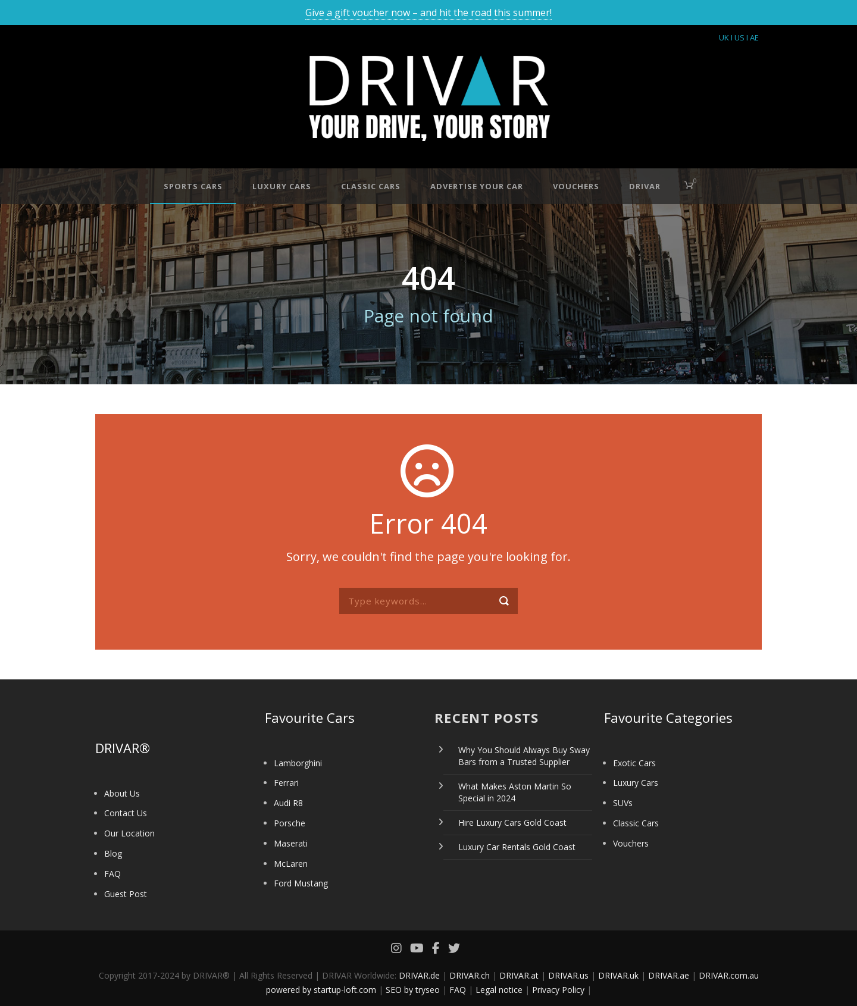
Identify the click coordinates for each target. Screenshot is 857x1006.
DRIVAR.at (519, 975)
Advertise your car (476, 186)
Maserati (291, 843)
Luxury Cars (281, 186)
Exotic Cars (634, 763)
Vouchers (576, 186)
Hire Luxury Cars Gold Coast (512, 822)
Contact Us (125, 813)
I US (738, 37)
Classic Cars (371, 186)
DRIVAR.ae (668, 975)
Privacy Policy (558, 989)
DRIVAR (645, 186)
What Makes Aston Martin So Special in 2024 (514, 792)
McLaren (291, 863)
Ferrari (286, 782)
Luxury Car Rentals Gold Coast (516, 847)
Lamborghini (298, 763)
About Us (122, 793)
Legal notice (499, 989)
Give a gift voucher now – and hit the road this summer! (428, 12)
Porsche (289, 823)
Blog (113, 853)
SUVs (623, 802)
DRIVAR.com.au (729, 975)
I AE (752, 37)
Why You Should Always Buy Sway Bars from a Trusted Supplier (524, 755)
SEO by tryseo (413, 989)
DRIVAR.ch (469, 975)
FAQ (112, 873)
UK (724, 37)
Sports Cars (193, 186)
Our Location (129, 833)
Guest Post (125, 894)
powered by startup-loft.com (321, 989)
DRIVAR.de (419, 975)
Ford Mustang (301, 883)
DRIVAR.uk (618, 975)
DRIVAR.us (568, 975)
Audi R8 (288, 802)
